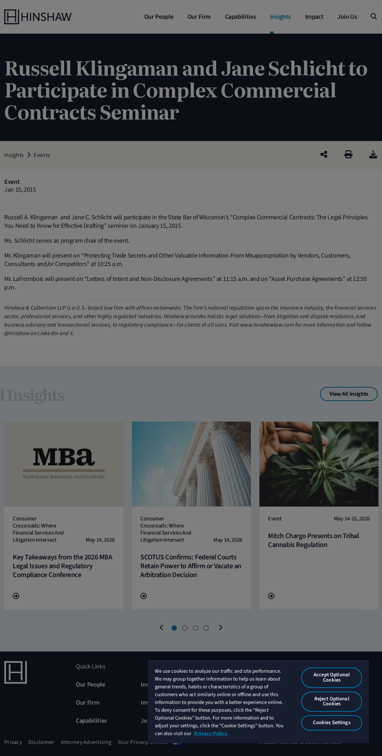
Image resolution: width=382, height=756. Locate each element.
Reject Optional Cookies (331, 701)
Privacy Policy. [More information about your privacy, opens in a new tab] (211, 733)
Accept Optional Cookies (332, 677)
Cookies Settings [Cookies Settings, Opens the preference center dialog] (331, 722)
